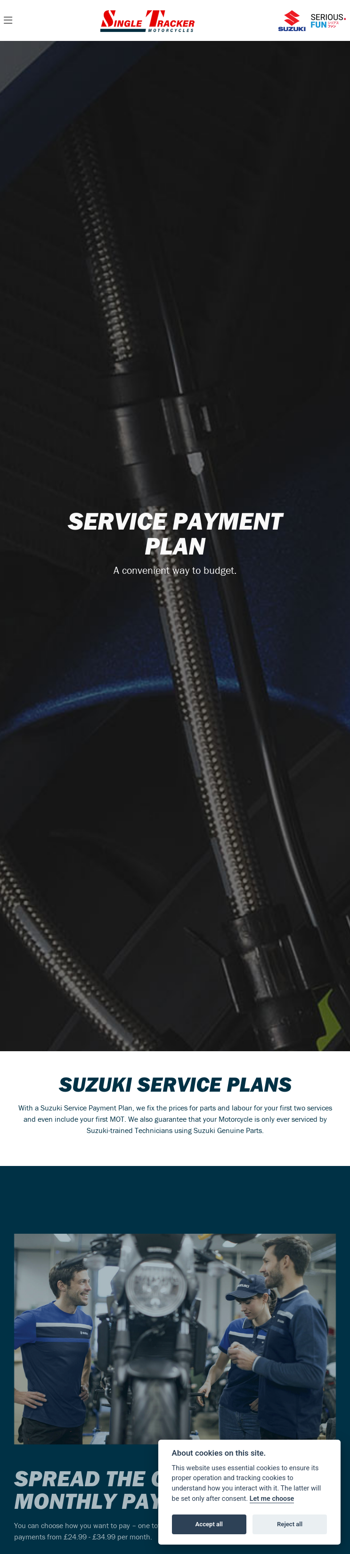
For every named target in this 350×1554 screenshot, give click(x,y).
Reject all (289, 1524)
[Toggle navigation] (8, 21)
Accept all (209, 1524)
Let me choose (272, 1499)
